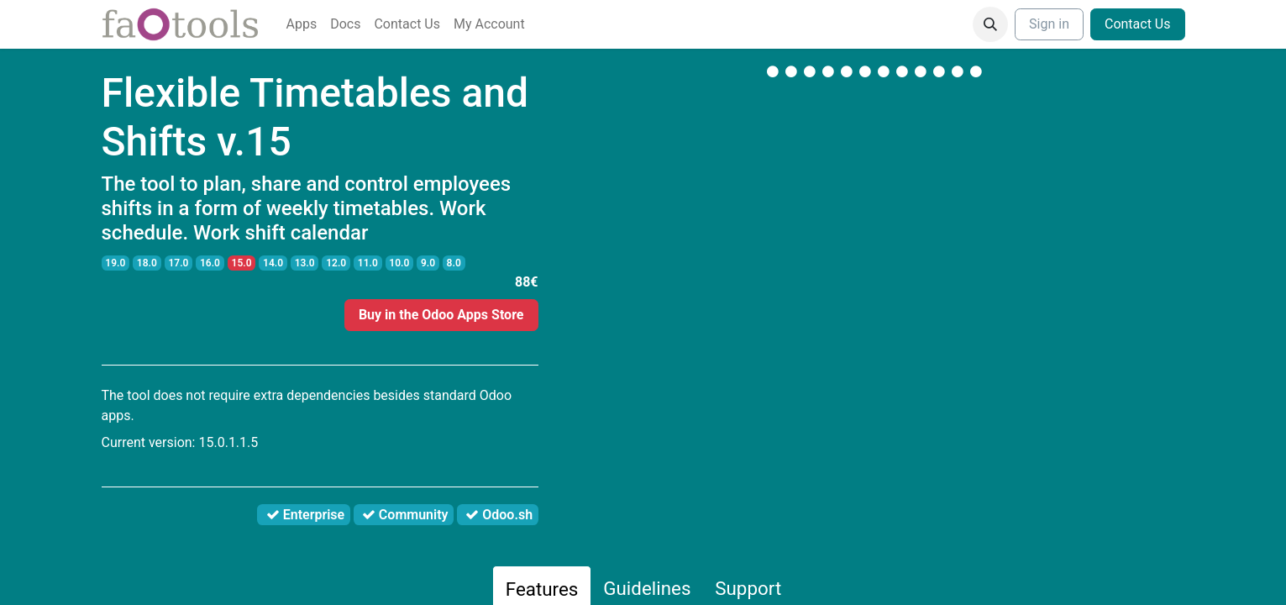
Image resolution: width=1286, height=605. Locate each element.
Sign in (1049, 24)
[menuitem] (302, 24)
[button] (990, 24)
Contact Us (1138, 24)
